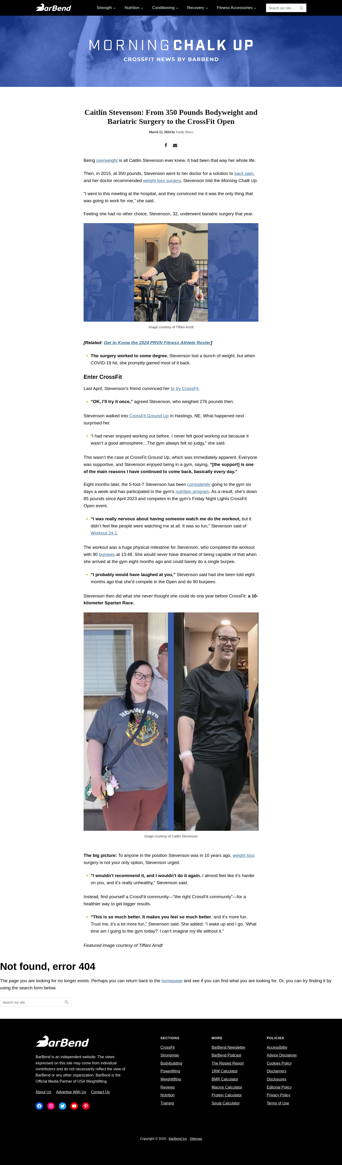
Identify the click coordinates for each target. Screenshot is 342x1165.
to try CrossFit (184, 388)
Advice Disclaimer (282, 1055)
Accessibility (277, 1047)
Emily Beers (184, 132)
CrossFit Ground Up (149, 415)
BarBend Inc (178, 1139)
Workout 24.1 (104, 533)
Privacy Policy (278, 1095)
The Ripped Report (228, 1063)
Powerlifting (170, 1071)
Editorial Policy (279, 1087)
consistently (198, 484)
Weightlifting (171, 1079)
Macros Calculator (227, 1087)
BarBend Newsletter (228, 1047)
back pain (243, 173)
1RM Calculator (225, 1071)
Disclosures (276, 1079)
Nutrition (168, 1095)
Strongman (170, 1055)
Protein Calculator (227, 1095)
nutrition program (192, 491)
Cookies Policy (279, 1063)
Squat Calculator (226, 1103)
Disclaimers (276, 1071)
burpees (107, 554)
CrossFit (168, 1047)
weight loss (243, 855)
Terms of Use (278, 1103)
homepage (172, 980)
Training (167, 1103)
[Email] (175, 145)
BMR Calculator (225, 1079)
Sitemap (196, 1139)
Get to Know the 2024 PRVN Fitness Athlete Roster (157, 342)
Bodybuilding (171, 1063)
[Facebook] (166, 145)
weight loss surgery (162, 180)
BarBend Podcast (226, 1055)
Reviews (168, 1087)
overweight (107, 160)
